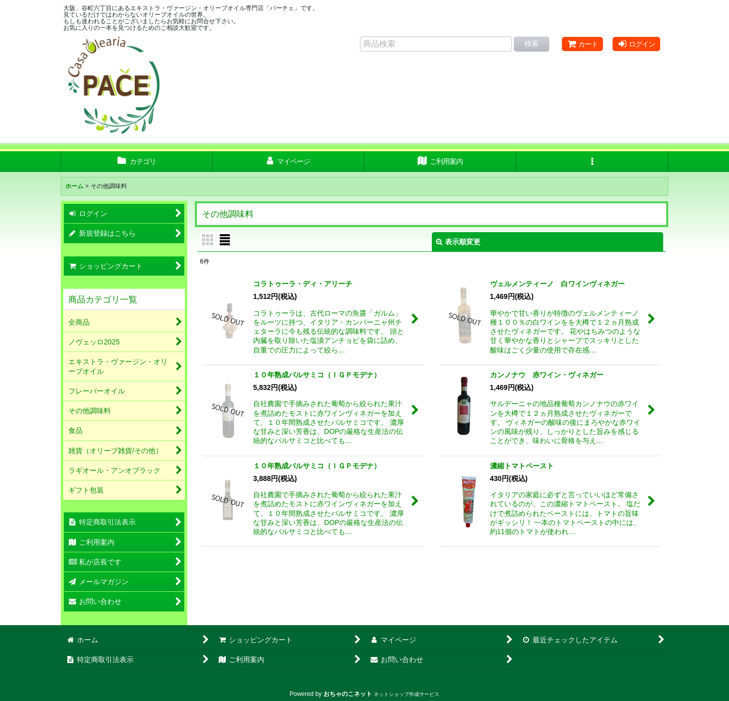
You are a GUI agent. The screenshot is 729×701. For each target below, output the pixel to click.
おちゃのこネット (347, 693)
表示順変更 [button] (458, 242)
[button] (592, 161)
